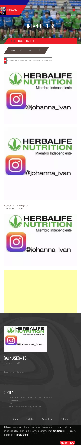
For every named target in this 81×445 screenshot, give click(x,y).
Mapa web (21, 372)
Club (15, 419)
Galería (64, 419)
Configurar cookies (22, 435)
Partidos (30, 419)
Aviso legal (9, 372)
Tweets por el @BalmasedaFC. (14, 208)
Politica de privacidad (11, 384)
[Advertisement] (40, 291)
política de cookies (59, 431)
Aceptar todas (67, 442)
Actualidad (47, 419)
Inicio (12, 41)
